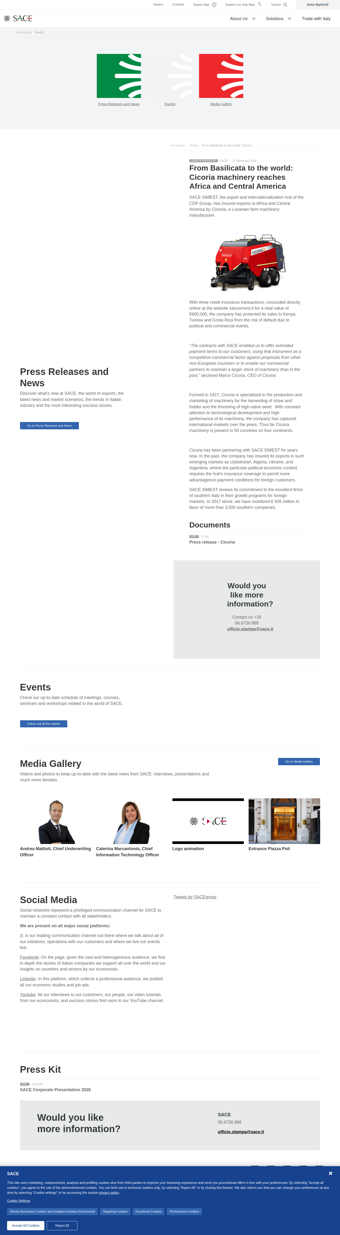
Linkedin (28, 978)
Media (194, 145)
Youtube (27, 994)
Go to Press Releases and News (49, 425)
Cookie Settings (18, 1201)
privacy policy (109, 1193)
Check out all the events (43, 723)
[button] (254, 18)
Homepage (24, 32)
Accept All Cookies (25, 1225)
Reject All (62, 1225)
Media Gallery (221, 104)
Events (170, 104)
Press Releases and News (119, 104)
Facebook (29, 957)
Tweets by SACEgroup (195, 897)
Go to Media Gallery (299, 761)
